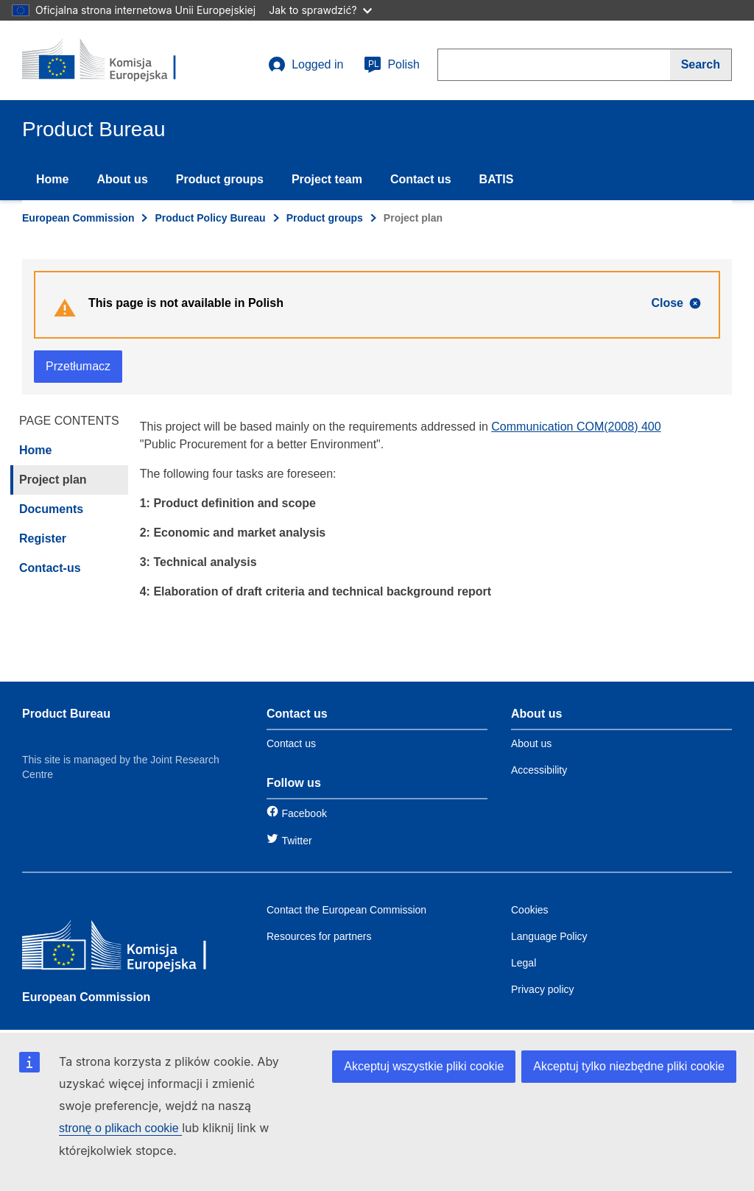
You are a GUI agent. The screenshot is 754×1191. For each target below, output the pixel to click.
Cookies (530, 910)
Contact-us (50, 568)
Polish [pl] (392, 65)
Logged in (305, 65)
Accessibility (539, 770)
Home (52, 179)
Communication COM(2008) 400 (575, 426)
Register (42, 538)
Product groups (220, 179)
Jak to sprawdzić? (320, 10)
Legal (523, 963)
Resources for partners (319, 936)
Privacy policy (542, 989)
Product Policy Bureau (210, 218)
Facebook (303, 813)
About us (121, 179)
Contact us (420, 179)
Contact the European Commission (346, 910)
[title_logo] (111, 60)
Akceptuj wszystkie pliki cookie (424, 1066)
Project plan (53, 479)
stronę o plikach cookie (120, 1128)
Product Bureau (66, 713)
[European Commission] (129, 948)
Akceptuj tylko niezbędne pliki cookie (629, 1066)
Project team (327, 179)
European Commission (78, 218)
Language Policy (549, 936)
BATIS (496, 179)
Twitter (296, 841)
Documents (51, 509)
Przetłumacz (78, 366)
